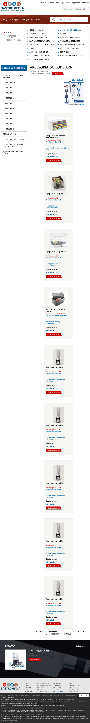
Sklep (26, 690)
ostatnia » (68, 634)
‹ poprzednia (53, 632)
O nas (27, 683)
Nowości (27, 685)
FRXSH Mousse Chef (43, 683)
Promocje (28, 687)
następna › (55, 634)
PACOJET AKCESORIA (44, 685)
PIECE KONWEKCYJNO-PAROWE (75, 685)
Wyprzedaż (28, 692)
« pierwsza (39, 632)
